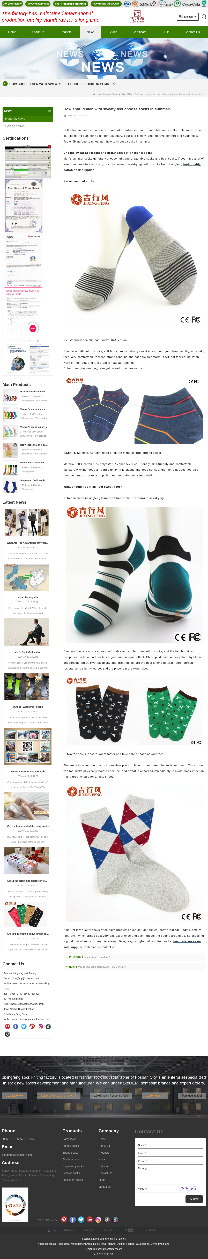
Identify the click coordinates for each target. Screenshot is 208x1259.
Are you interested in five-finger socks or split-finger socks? (28, 933)
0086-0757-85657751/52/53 (18, 1139)
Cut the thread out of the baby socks (28, 826)
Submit (194, 1199)
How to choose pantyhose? (97, 957)
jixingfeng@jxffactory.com (17, 1154)
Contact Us (192, 32)
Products (66, 32)
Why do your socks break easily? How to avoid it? (102, 967)
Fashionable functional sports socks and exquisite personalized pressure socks (34, 462)
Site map (104, 1166)
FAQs (165, 32)
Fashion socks (71, 1173)
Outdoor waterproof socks (28, 706)
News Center (112, 94)
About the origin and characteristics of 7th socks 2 (28, 880)
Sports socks (70, 1152)
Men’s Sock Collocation (27, 652)
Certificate (139, 32)
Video (113, 32)
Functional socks (72, 1179)
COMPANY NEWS (15, 125)
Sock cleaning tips (27, 597)
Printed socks (70, 1145)
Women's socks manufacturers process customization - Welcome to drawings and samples (34, 409)
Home (12, 32)
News (90, 32)
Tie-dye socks (70, 1159)
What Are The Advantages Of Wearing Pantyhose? (28, 542)
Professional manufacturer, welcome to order (34, 391)
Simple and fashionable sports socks (34, 480)
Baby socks (69, 1139)
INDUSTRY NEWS (130, 94)
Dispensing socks (73, 1166)
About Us (38, 32)
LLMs (102, 1179)
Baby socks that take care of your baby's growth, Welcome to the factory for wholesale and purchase (34, 445)
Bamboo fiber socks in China (122, 498)
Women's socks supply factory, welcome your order (34, 427)
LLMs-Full (104, 1186)
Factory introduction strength (28, 771)
